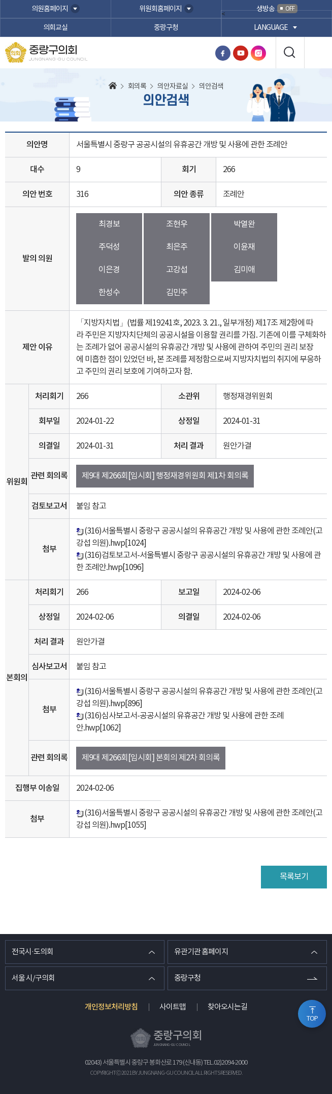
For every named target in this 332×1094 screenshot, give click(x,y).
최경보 (109, 224)
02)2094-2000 (230, 1063)
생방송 (276, 8)
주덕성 (109, 247)
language (271, 28)
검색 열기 (290, 52)
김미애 (244, 269)
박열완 (244, 224)
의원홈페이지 (49, 9)
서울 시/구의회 (33, 978)
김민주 (176, 292)
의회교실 (55, 28)
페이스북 (222, 53)
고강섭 (176, 269)
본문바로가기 (0, 0)
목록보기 (294, 876)
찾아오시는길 (227, 1007)
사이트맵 (172, 1007)
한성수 (109, 292)
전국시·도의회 (32, 952)
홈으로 (113, 86)
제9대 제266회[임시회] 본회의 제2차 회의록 (151, 757)
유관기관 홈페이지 (201, 952)
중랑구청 (166, 28)
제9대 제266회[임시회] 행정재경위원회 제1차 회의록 (165, 475)
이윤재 (244, 247)
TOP (312, 1019)
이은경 (109, 269)
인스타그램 (258, 53)
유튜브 (240, 53)
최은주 (176, 247)
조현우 (176, 224)
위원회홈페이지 (160, 9)
